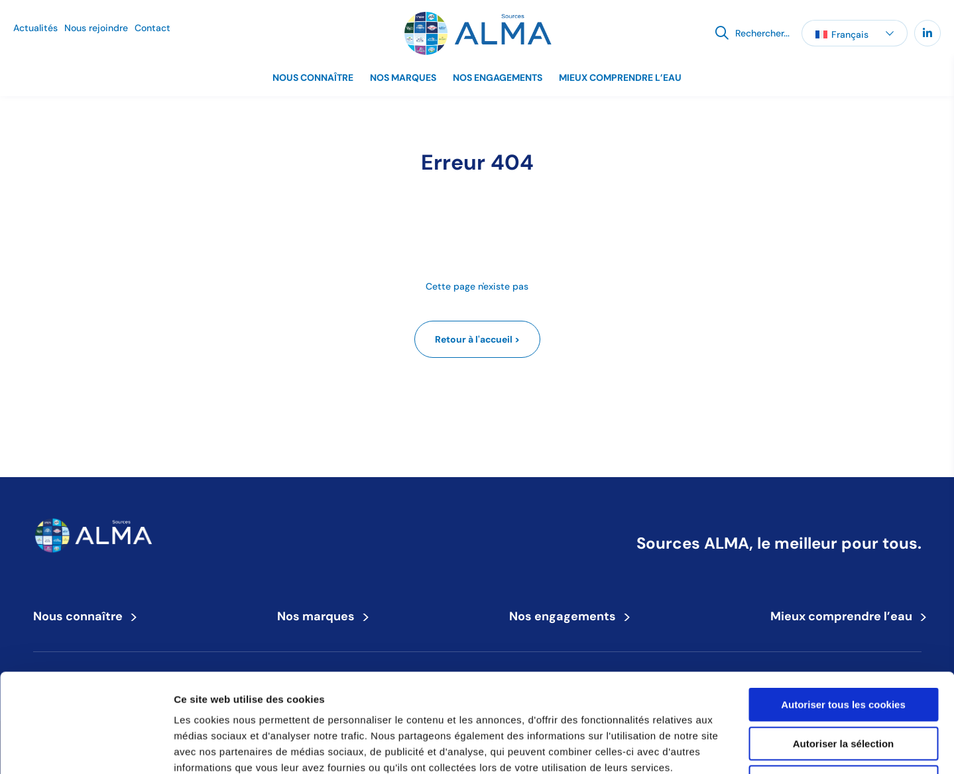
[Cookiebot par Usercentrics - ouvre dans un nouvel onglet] (86, 748)
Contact (152, 28)
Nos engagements (497, 77)
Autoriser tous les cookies (843, 612)
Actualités (35, 28)
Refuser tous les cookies (843, 689)
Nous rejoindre (96, 28)
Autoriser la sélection (843, 651)
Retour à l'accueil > (477, 339)
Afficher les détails (730, 747)
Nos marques (403, 77)
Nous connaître (312, 77)
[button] (854, 33)
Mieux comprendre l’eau (620, 77)
